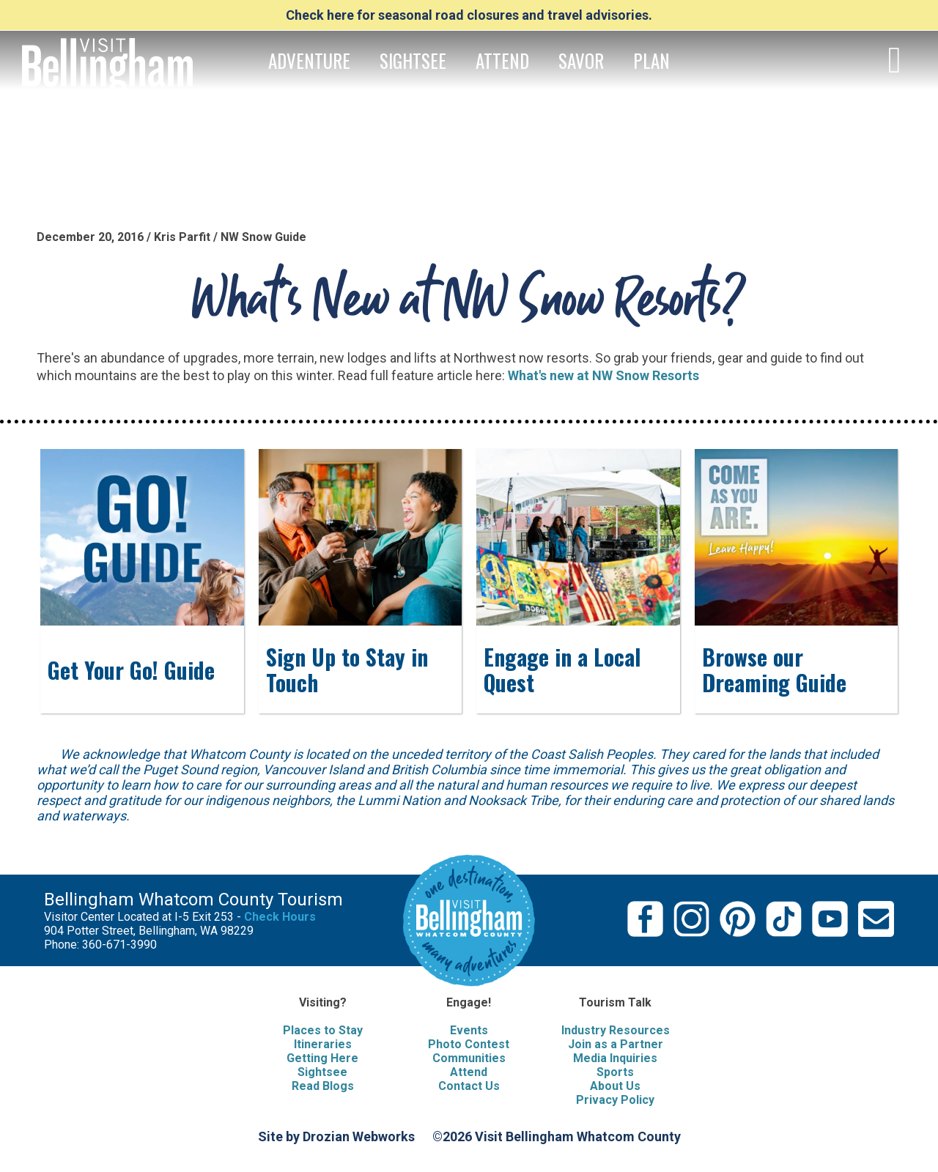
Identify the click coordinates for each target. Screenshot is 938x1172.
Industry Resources (615, 1030)
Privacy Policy (615, 1100)
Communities (469, 1058)
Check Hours (280, 917)
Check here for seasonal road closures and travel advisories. (469, 15)
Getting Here (322, 1058)
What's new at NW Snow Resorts (603, 375)
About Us (615, 1086)
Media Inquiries (615, 1058)
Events (469, 1030)
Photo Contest (468, 1044)
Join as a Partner (615, 1044)
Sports (615, 1072)
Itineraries (323, 1044)
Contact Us (469, 1086)
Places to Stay (323, 1030)
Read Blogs (323, 1086)
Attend (468, 1072)
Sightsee (322, 1072)
